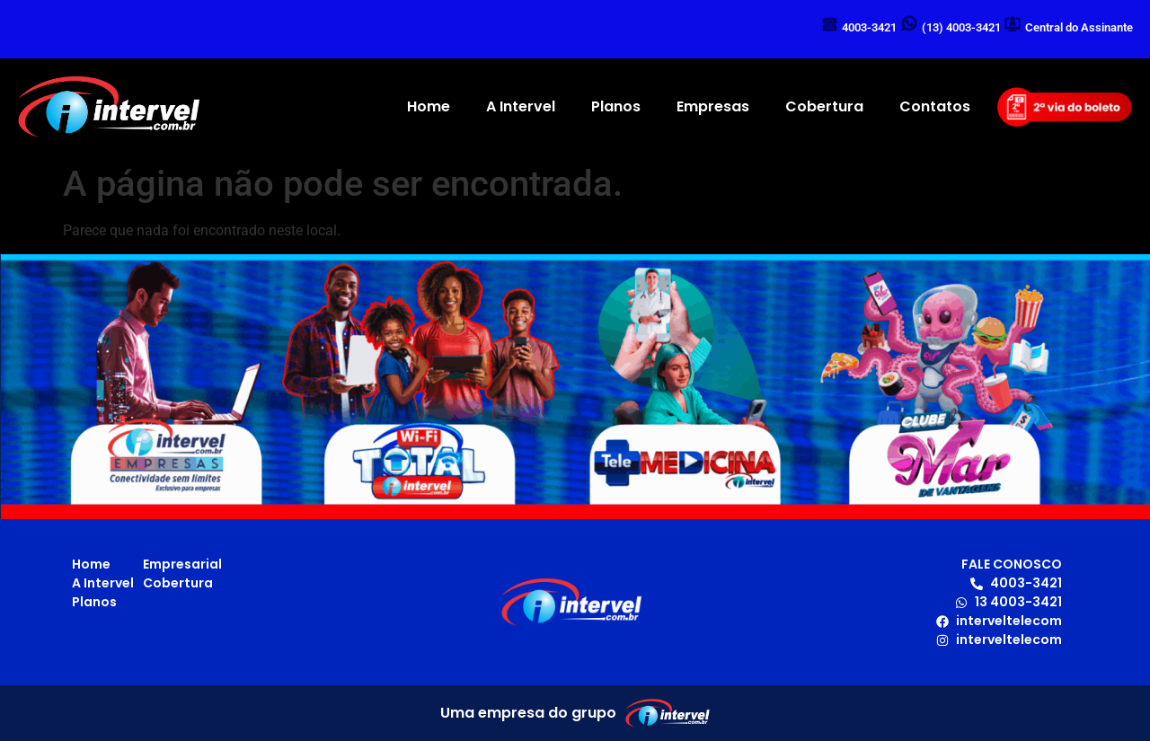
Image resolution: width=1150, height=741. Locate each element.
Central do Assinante (1079, 27)
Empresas (713, 106)
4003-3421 (869, 27)
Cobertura (824, 106)
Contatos (934, 106)
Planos (616, 106)
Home (428, 106)
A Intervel (520, 106)
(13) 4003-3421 (961, 27)
